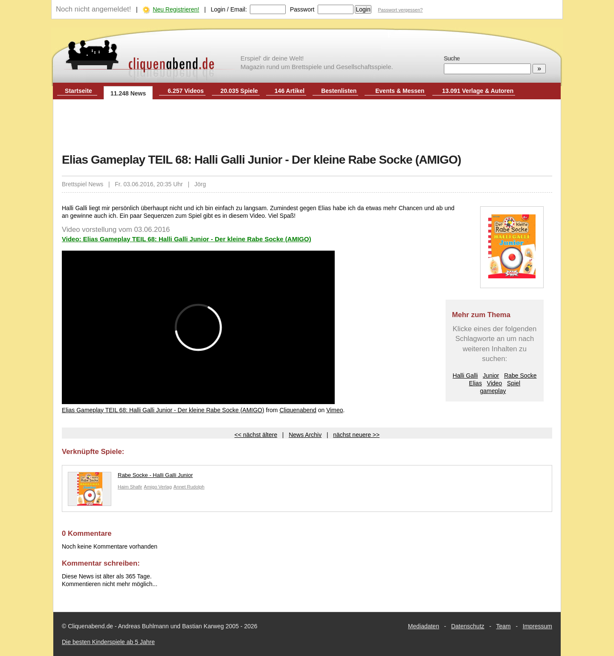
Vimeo (334, 410)
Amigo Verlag (157, 486)
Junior (491, 375)
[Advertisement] (307, 127)
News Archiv (305, 434)
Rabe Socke (520, 375)
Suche (452, 58)
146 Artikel (289, 90)
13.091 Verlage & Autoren (478, 90)
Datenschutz (467, 626)
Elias (475, 383)
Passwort (302, 9)
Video (494, 383)
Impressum (537, 626)
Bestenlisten (338, 90)
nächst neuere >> (356, 434)
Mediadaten (423, 626)
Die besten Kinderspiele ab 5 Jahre (108, 642)
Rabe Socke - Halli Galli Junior (130, 477)
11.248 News (128, 93)
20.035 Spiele (239, 90)
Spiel (513, 383)
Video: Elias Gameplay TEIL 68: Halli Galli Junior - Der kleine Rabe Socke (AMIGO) (186, 239)
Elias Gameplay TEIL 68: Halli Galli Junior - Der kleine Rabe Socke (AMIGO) (163, 410)
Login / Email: (229, 9)
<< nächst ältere (256, 434)
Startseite (78, 90)
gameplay (493, 390)
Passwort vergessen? (400, 9)
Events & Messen (399, 90)
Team (503, 626)
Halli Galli (465, 375)
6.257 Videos (186, 90)
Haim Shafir (130, 486)
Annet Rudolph (189, 486)
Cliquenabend (297, 410)
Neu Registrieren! (176, 9)
